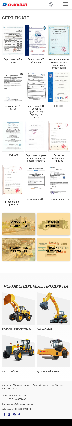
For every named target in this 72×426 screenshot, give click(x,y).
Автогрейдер (10, 371)
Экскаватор (45, 329)
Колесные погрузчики (16, 329)
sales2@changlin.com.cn (21, 404)
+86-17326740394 (22, 409)
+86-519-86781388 (16, 395)
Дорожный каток (48, 371)
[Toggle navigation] (66, 4)
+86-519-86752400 (17, 399)
